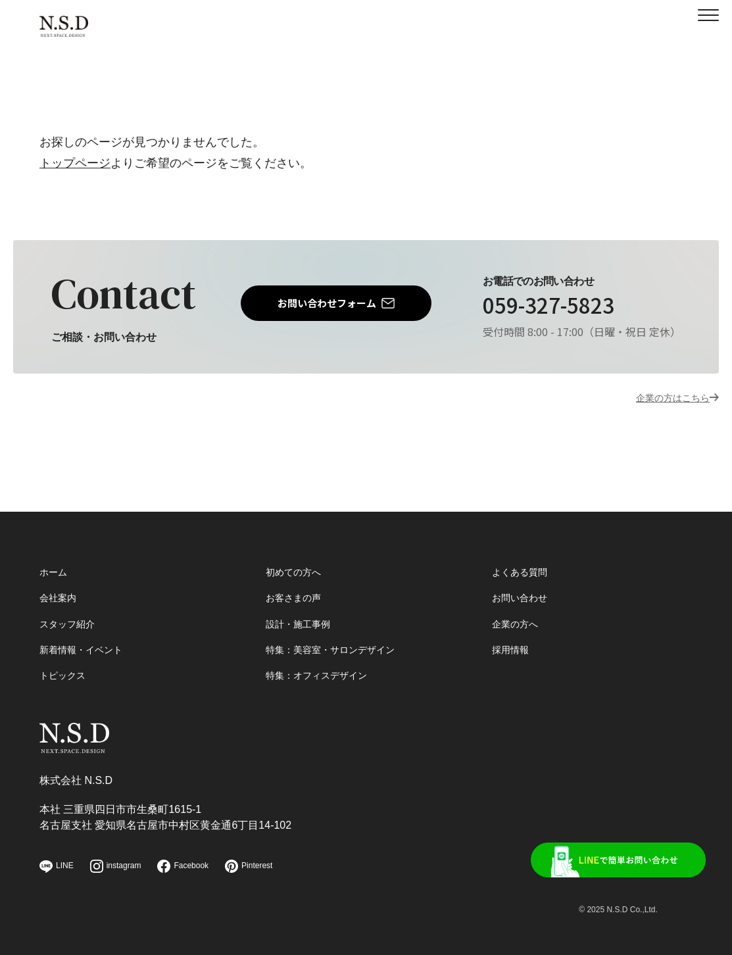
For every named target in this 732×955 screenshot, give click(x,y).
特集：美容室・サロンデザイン (339, 631)
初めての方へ (297, 548)
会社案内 (60, 575)
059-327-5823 (545, 306)
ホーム (55, 548)
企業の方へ (518, 603)
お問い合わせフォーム (327, 303)
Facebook (182, 866)
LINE (56, 866)
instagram (115, 866)
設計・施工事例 (302, 603)
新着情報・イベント (86, 631)
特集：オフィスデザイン (323, 659)
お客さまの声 (297, 575)
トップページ (74, 163)
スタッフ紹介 (71, 603)
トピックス (65, 659)
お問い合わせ (523, 575)
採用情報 (513, 631)
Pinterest (248, 866)
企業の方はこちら (662, 397)
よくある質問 (523, 548)
